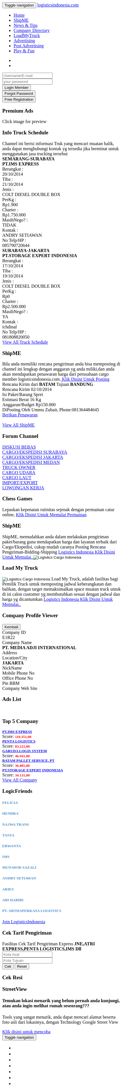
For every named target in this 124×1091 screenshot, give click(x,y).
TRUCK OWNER (18, 467)
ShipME (21, 20)
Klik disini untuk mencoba (26, 1031)
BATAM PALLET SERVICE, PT (28, 760)
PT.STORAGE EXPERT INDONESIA (32, 770)
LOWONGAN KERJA (23, 487)
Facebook (25, 1071)
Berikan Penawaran (20, 414)
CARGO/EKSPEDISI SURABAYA (34, 452)
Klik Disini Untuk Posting (85, 379)
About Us (23, 1048)
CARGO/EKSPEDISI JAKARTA (32, 457)
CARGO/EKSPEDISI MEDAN (31, 462)
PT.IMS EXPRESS (17, 732)
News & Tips (25, 25)
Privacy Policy (29, 1059)
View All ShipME (18, 425)
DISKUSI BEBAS (19, 447)
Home (19, 15)
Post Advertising (29, 45)
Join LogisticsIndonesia (23, 921)
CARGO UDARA (18, 472)
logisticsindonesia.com (58, 5)
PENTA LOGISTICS (18, 741)
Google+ (26, 1077)
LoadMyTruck (27, 35)
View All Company (19, 780)
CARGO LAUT (16, 477)
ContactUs (27, 1053)
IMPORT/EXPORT (20, 482)
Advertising (24, 40)
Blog (22, 1065)
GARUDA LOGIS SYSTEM (24, 751)
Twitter (24, 1083)
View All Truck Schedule (25, 342)
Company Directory (32, 30)
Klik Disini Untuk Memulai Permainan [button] (51, 514)
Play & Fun (24, 50)
